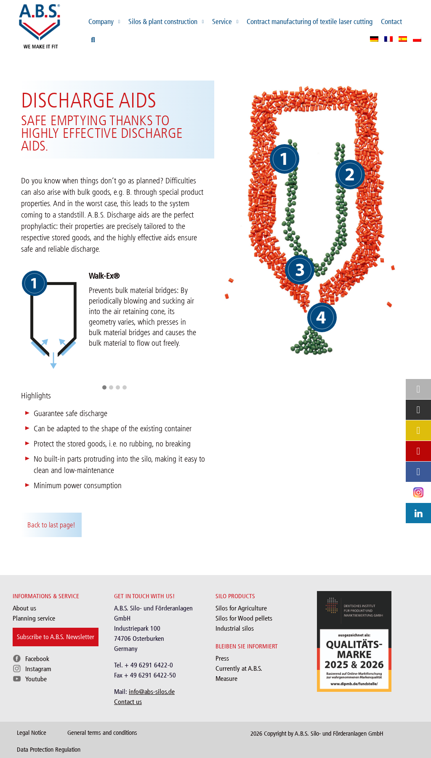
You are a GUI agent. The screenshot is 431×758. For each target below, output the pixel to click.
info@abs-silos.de (152, 692)
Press (222, 658)
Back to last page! (51, 525)
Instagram (38, 669)
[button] (104, 387)
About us (24, 608)
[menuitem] (374, 39)
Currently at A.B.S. (239, 668)
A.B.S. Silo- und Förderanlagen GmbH (339, 733)
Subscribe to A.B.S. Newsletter (55, 637)
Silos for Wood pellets (244, 618)
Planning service (34, 618)
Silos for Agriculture (241, 608)
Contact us (128, 702)
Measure (226, 679)
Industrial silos (235, 628)
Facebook (37, 659)
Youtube (36, 679)
